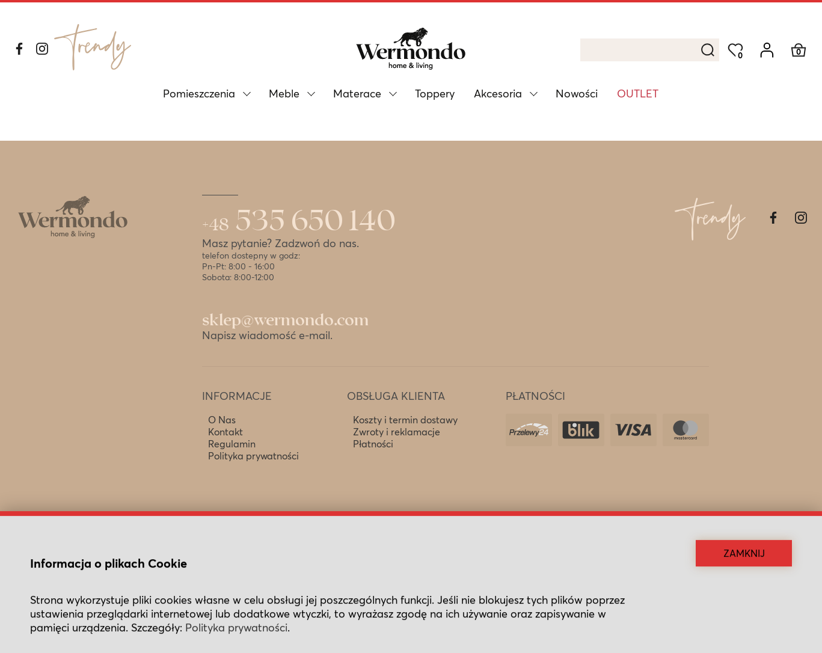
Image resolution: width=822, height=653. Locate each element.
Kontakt (225, 432)
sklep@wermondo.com (285, 320)
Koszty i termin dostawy (405, 420)
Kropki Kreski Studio (757, 544)
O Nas (222, 420)
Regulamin (232, 444)
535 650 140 (299, 221)
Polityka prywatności (253, 456)
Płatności (373, 444)
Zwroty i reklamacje (396, 432)
